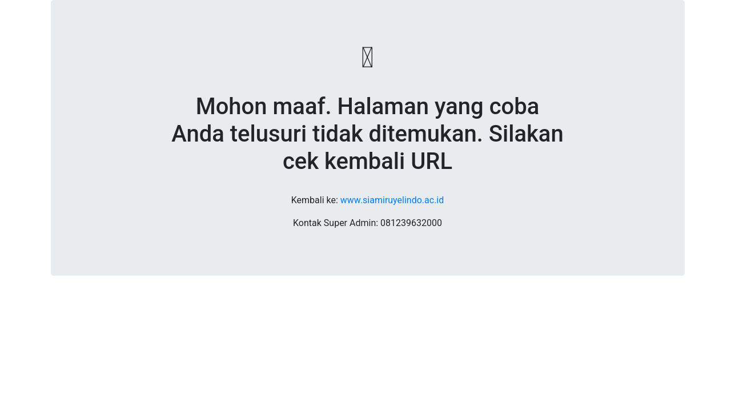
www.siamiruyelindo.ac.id (392, 200)
